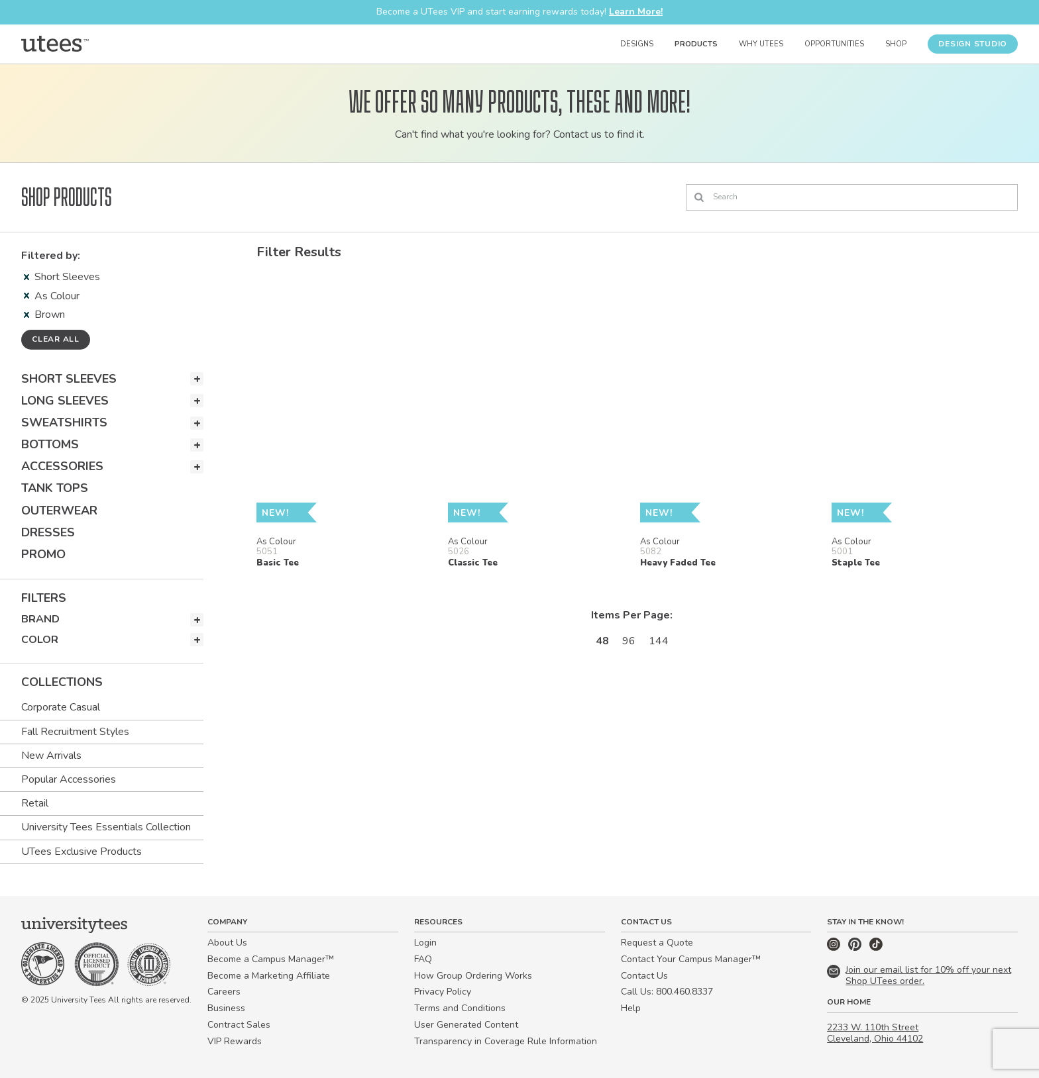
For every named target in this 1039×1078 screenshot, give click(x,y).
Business (226, 1008)
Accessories (62, 466)
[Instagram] (835, 948)
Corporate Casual (60, 707)
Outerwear (59, 510)
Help (631, 1008)
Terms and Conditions (460, 1008)
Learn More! (636, 11)
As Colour (52, 296)
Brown (44, 314)
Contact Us (644, 975)
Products (696, 44)
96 (628, 641)
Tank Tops (54, 488)
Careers (224, 991)
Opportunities (834, 44)
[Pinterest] (856, 948)
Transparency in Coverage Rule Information (505, 1041)
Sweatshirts (64, 422)
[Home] (55, 44)
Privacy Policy (442, 991)
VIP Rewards (234, 1041)
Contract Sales (238, 1024)
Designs (636, 44)
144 (659, 641)
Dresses (48, 532)
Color (39, 639)
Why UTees (761, 44)
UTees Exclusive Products (81, 851)
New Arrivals (51, 755)
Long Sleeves (65, 401)
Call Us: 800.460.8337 (667, 991)
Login (425, 942)
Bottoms (50, 444)
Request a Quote (657, 942)
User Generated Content (466, 1024)
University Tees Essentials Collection (106, 827)
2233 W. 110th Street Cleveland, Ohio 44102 (875, 1033)
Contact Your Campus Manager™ (691, 959)
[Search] (852, 197)
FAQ (423, 959)
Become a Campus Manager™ (270, 959)
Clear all (56, 339)
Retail (34, 803)
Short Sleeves (62, 277)
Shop (895, 44)
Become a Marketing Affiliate (268, 975)
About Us (227, 942)
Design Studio (972, 43)
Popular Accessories (68, 779)
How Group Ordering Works (473, 975)
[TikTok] (876, 948)
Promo (43, 554)
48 (602, 641)
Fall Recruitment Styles (75, 731)
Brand (40, 619)
